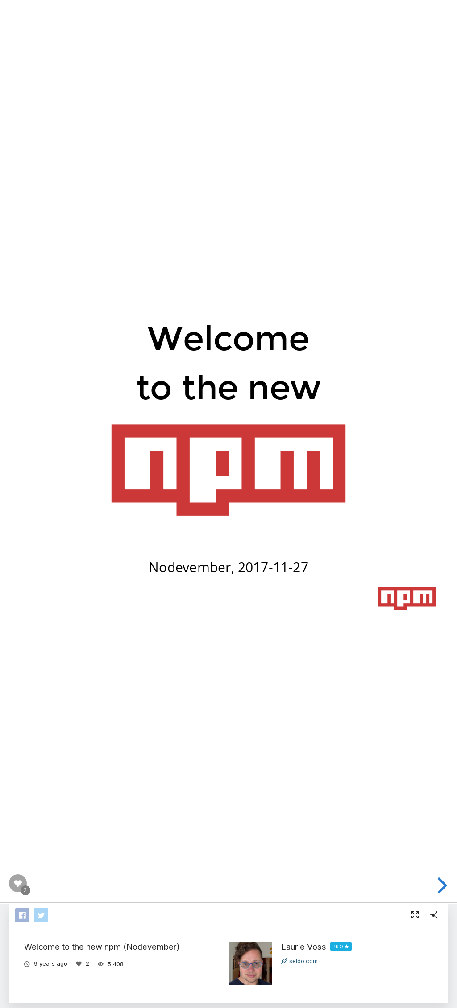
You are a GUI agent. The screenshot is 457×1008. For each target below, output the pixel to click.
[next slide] (446, 885)
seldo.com (299, 960)
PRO (338, 946)
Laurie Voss (303, 946)
